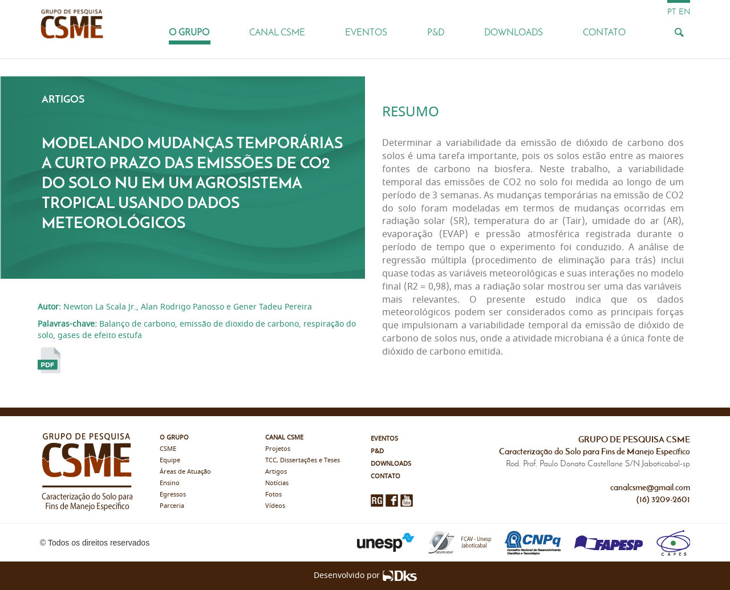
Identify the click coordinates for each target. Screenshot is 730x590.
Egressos (173, 494)
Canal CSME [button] (277, 32)
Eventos (366, 32)
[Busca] (678, 31)
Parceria (172, 506)
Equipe (170, 460)
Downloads (513, 32)
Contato (604, 32)
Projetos (277, 449)
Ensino (170, 483)
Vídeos (275, 506)
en (684, 12)
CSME (168, 449)
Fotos (273, 494)
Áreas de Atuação (185, 472)
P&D (435, 32)
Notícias (277, 483)
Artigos (276, 472)
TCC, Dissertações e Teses (302, 460)
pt (671, 12)
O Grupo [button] (189, 32)
